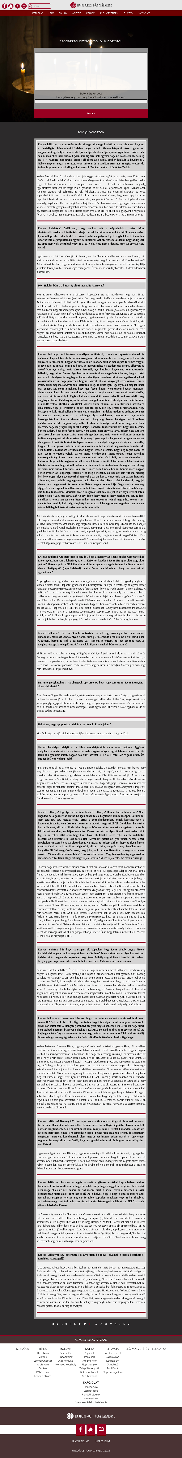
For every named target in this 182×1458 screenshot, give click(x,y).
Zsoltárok (112, 1368)
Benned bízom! (43, 1375)
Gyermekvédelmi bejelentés (91, 1402)
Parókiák (89, 1356)
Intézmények (89, 1360)
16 (96, 1323)
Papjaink (90, 1353)
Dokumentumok (89, 1372)
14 (85, 1323)
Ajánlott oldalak (91, 1394)
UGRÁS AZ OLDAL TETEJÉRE (91, 1339)
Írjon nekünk (80, 1441)
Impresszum (102, 1441)
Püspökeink (66, 1356)
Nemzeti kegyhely (66, 1364)
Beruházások (89, 1375)
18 (106, 1323)
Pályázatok (42, 1372)
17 (101, 1323)
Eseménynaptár (43, 1360)
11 (70, 1323)
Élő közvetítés (108, 13)
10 (66, 1323)
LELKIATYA (159, 1349)
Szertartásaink (112, 1353)
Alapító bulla (65, 1360)
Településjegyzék (89, 1368)
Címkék (43, 1368)
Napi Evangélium (112, 1372)
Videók (43, 1356)
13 (80, 1323)
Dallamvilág (112, 1356)
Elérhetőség (91, 1390)
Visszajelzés (91, 1398)
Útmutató (112, 1364)
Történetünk (65, 1353)
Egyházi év (112, 1360)
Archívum (43, 1364)
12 (75, 1323)
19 (111, 1323)
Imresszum (91, 1386)
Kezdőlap (37, 13)
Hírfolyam (43, 1353)
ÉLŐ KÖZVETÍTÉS (137, 1349)
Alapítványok (89, 1364)
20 (116, 1323)
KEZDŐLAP (23, 1349)
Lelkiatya (128, 13)
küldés (91, 113)
